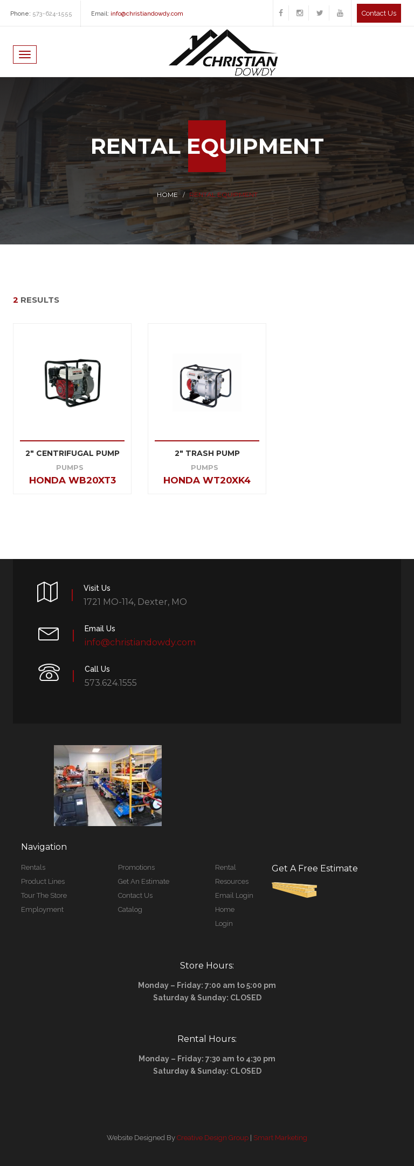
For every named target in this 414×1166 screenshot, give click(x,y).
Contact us (379, 13)
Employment (42, 909)
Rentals (33, 867)
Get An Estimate (143, 881)
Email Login (234, 895)
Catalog (130, 909)
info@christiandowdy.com (147, 13)
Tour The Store (44, 895)
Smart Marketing (280, 1138)
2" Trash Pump (207, 453)
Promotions (136, 867)
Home (167, 194)
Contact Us (135, 895)
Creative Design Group (213, 1138)
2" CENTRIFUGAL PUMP (72, 453)
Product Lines (43, 881)
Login (224, 923)
